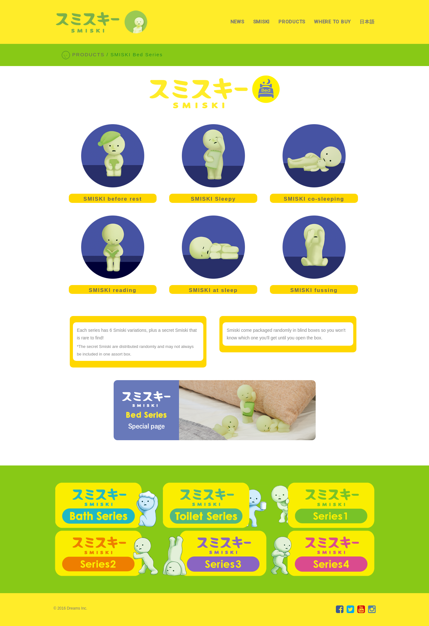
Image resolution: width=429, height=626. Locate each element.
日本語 (367, 22)
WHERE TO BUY (332, 22)
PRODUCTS (291, 22)
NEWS (237, 22)
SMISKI (261, 22)
